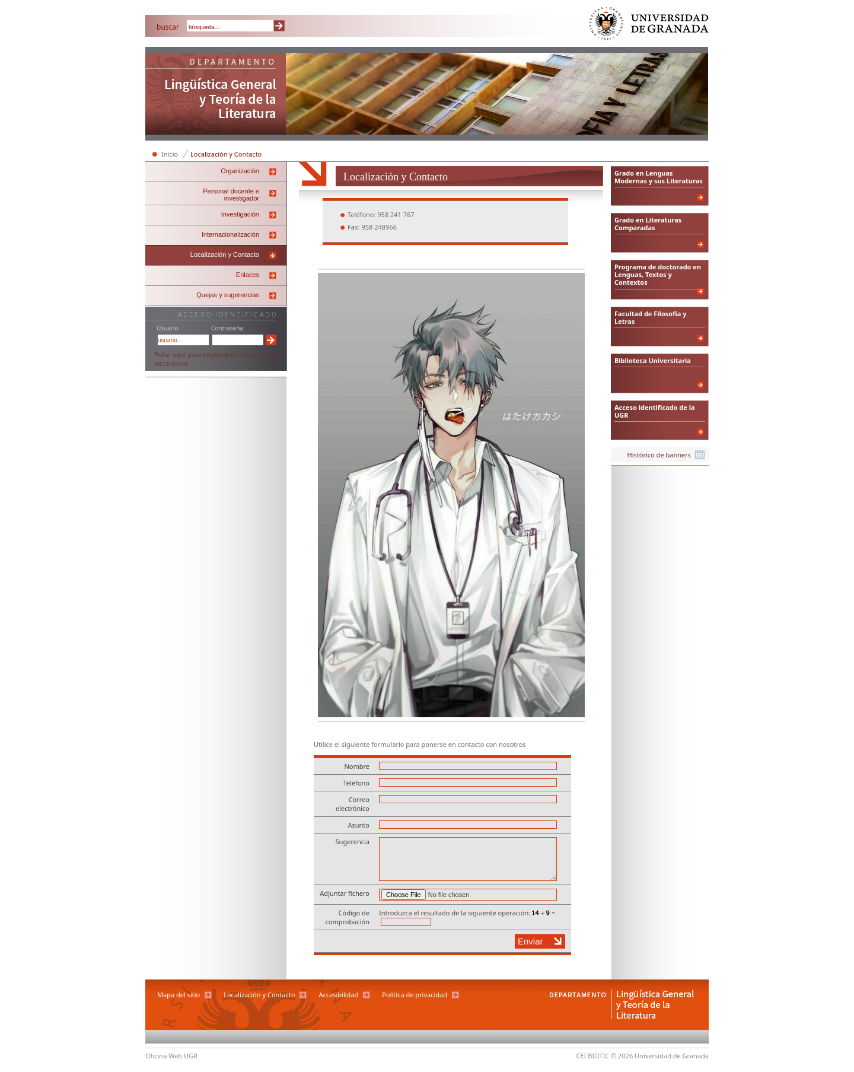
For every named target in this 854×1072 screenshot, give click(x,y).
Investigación (240, 214)
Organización (240, 170)
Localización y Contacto (226, 153)
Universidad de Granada (649, 26)
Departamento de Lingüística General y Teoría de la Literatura (215, 95)
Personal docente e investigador (231, 194)
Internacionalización (230, 234)
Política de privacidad (414, 994)
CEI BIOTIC (593, 1055)
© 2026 (622, 1055)
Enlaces (247, 274)
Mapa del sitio (178, 994)
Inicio (169, 153)
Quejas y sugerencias (227, 294)
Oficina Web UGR (171, 1055)
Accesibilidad (338, 994)
